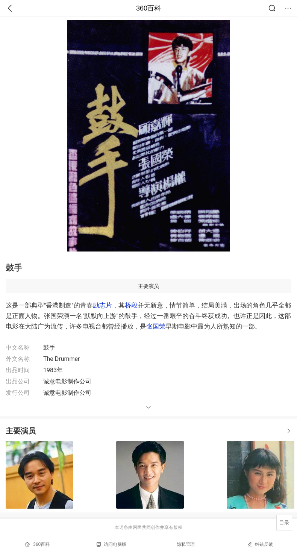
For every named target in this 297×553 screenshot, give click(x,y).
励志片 (102, 305)
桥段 (131, 305)
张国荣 (155, 326)
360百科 (148, 8)
